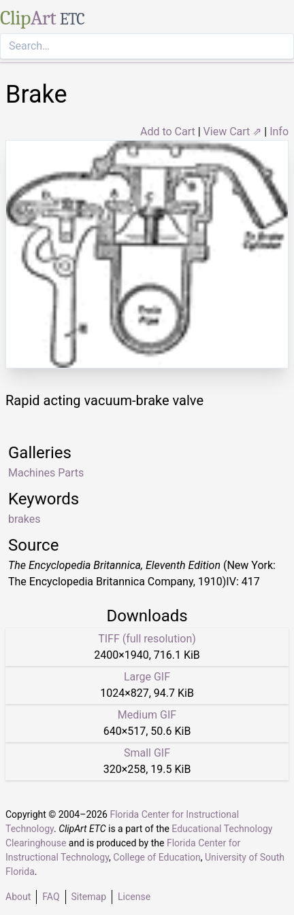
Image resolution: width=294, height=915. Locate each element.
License (134, 896)
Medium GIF (147, 714)
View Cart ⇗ (232, 131)
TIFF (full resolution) (147, 638)
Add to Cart (167, 131)
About (18, 896)
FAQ (50, 896)
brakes (24, 519)
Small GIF (147, 752)
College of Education (157, 857)
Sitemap (88, 896)
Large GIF (147, 676)
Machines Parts (46, 472)
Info (279, 131)
